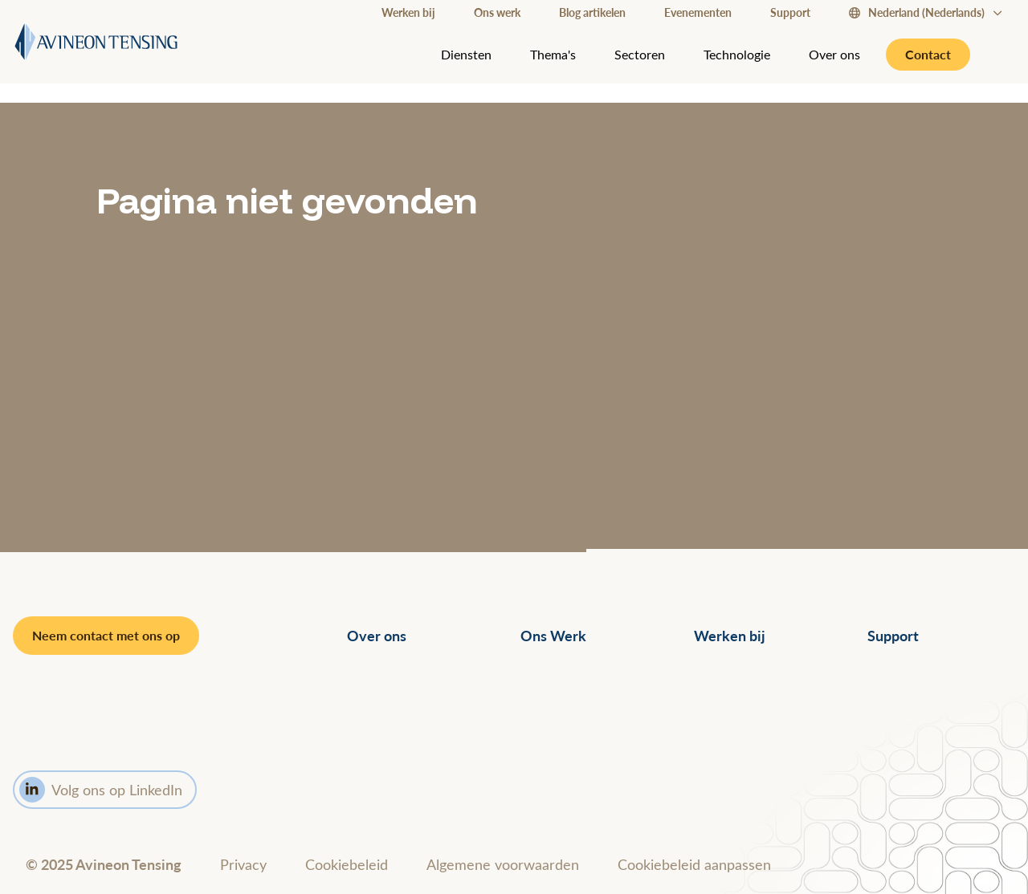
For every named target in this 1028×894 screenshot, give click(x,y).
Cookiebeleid (346, 864)
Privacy (243, 864)
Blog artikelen (592, 12)
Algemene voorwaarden (502, 864)
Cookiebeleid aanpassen (694, 864)
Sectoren (639, 54)
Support (790, 12)
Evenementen (698, 12)
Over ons (834, 54)
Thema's (553, 54)
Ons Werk (553, 635)
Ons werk (497, 12)
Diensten (466, 54)
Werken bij (408, 12)
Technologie (737, 54)
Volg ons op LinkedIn (100, 790)
